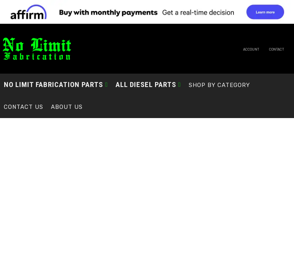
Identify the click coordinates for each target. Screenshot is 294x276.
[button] (56, 84)
